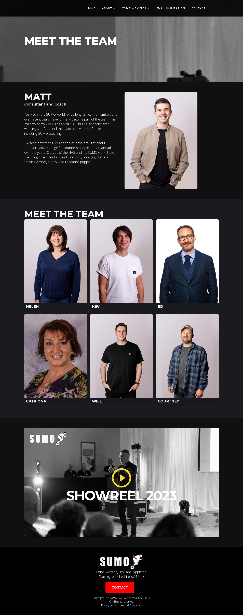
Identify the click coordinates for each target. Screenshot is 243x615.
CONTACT (120, 587)
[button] (109, 8)
